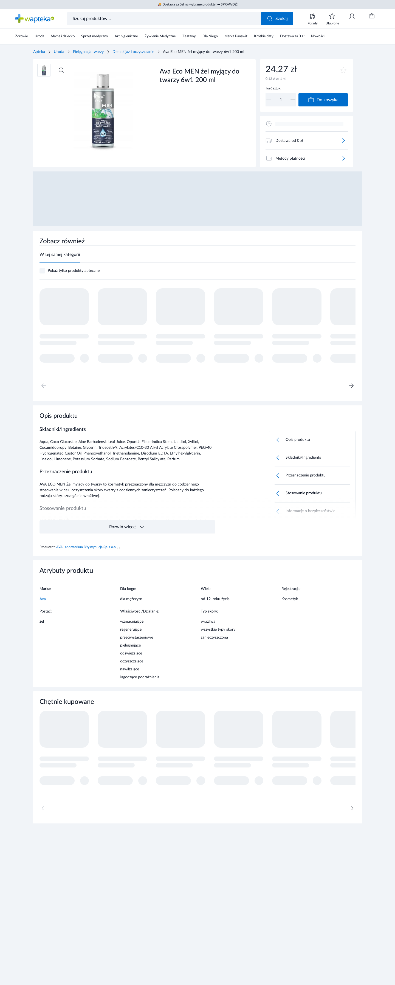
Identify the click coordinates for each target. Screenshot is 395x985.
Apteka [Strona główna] (39, 52)
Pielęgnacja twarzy (88, 52)
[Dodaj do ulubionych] (343, 70)
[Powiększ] (61, 70)
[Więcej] (343, 140)
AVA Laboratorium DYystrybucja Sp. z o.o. (86, 547)
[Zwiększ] (293, 99)
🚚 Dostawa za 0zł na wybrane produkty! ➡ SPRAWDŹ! (197, 4)
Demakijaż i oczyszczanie (133, 52)
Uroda (59, 52)
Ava (43, 599)
